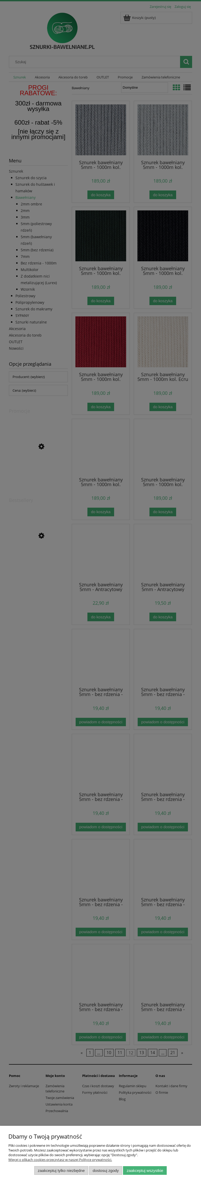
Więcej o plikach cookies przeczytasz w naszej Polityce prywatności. (60, 1159)
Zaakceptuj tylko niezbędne (61, 1170)
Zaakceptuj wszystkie (145, 1170)
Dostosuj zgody (106, 1170)
